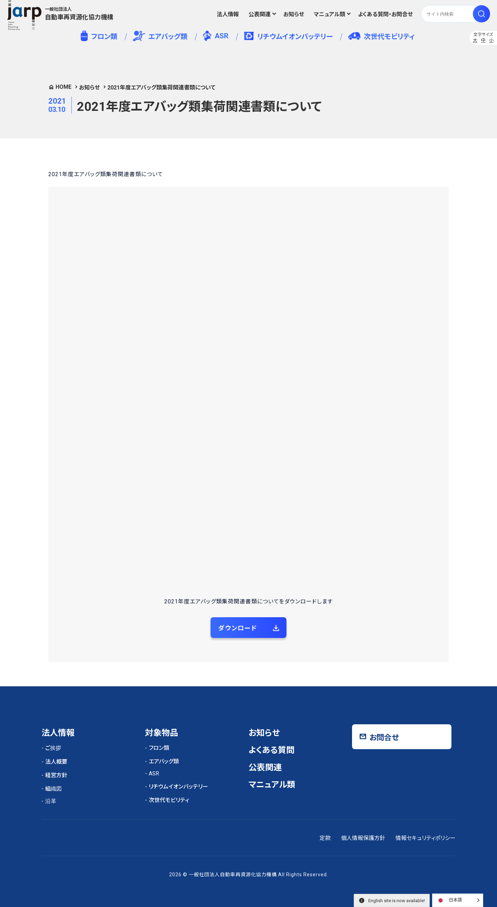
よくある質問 (271, 750)
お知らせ (293, 14)
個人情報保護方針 (363, 838)
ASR (215, 36)
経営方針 (56, 775)
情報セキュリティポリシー (426, 838)
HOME (63, 87)
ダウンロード (237, 628)
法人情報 (228, 14)
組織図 (53, 788)
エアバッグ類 (160, 36)
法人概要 (56, 761)
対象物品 (161, 733)
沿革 (50, 801)
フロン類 (99, 36)
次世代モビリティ (381, 36)
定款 (325, 838)
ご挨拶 (53, 748)
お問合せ (384, 737)
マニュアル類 (329, 14)
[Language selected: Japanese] (457, 900)
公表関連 (259, 14)
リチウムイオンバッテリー (288, 36)
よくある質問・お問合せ (385, 14)
